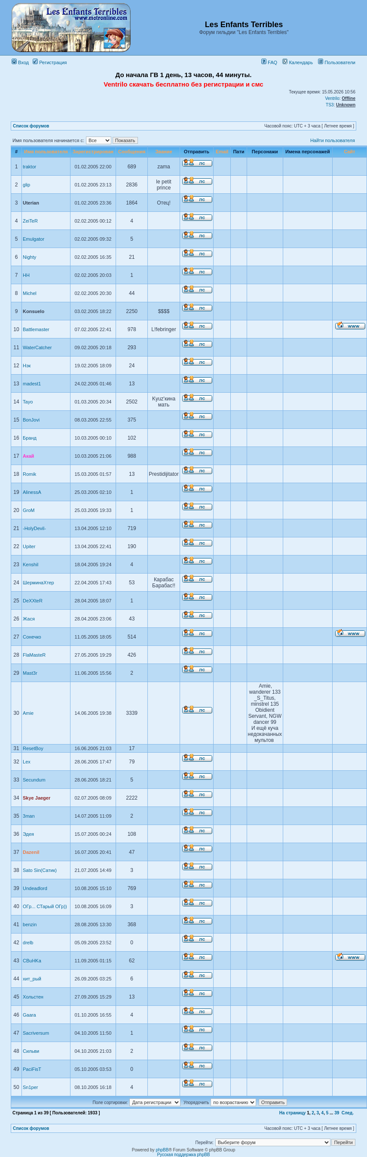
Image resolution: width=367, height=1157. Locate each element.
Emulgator (33, 239)
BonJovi (31, 419)
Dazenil (31, 852)
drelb (28, 942)
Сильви (31, 1051)
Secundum (34, 779)
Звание (163, 151)
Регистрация (50, 62)
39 (336, 1112)
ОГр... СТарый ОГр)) (45, 906)
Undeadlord (35, 888)
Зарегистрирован (93, 151)
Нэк (27, 365)
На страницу (292, 1112)
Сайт (349, 151)
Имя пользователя (46, 151)
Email (222, 151)
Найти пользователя (332, 140)
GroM (29, 510)
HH (26, 275)
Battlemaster (36, 329)
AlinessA (32, 492)
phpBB (162, 1150)
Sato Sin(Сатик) (40, 870)
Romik (29, 474)
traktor (29, 166)
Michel (30, 293)
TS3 (329, 104)
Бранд (30, 437)
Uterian (31, 202)
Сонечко (32, 636)
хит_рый (32, 978)
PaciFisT (32, 1069)
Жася (29, 618)
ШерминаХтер (38, 582)
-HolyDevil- (34, 528)
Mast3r (30, 673)
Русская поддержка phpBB (183, 1154)
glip (26, 184)
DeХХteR (33, 600)
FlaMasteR (34, 655)
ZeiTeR (30, 220)
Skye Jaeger (36, 797)
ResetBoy (33, 748)
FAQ (269, 62)
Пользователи (336, 62)
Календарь (297, 62)
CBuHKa (32, 960)
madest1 (32, 383)
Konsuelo (33, 311)
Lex (27, 761)
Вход (20, 62)
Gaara (29, 1014)
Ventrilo (332, 98)
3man (29, 816)
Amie (28, 713)
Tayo (28, 401)
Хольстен (33, 996)
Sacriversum (36, 1033)
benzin (30, 924)
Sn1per (30, 1087)
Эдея (28, 834)
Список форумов (31, 126)
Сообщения (131, 151)
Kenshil (30, 564)
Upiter (29, 546)
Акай (28, 456)
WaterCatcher (37, 347)
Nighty (29, 257)
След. (348, 1112)
